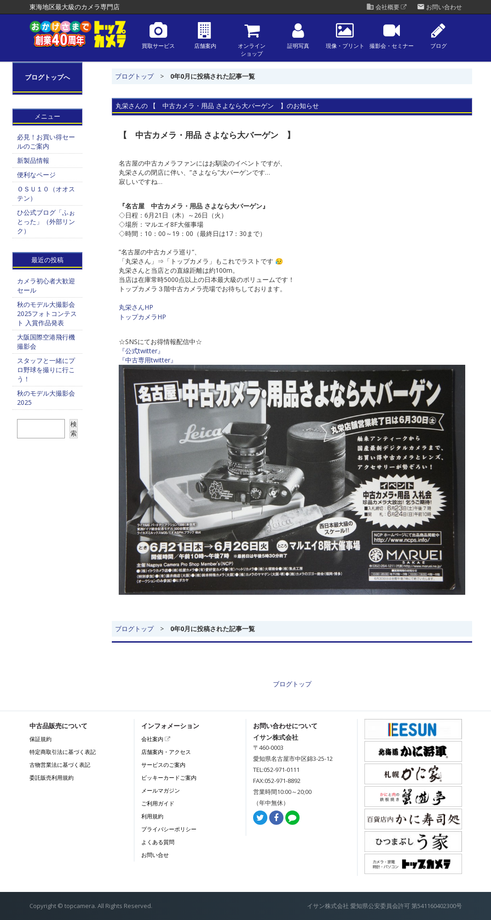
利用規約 (152, 816)
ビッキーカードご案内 (168, 778)
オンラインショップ (252, 39)
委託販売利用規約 (51, 778)
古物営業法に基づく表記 (59, 765)
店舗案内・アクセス (166, 752)
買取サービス (158, 35)
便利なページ (36, 174)
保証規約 (40, 739)
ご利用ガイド (157, 803)
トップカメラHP (142, 316)
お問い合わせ (439, 7)
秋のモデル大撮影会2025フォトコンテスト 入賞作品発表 (47, 313)
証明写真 (298, 35)
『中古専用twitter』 (148, 360)
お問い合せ (155, 855)
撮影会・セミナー (392, 35)
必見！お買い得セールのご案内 (46, 141)
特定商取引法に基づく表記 (62, 752)
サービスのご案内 (163, 765)
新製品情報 (33, 160)
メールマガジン (160, 790)
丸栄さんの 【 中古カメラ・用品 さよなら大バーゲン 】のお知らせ (217, 105)
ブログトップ (134, 76)
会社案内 (155, 739)
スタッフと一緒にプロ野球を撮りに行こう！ (46, 369)
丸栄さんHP (136, 307)
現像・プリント (345, 35)
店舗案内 (205, 35)
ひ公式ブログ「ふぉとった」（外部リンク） (46, 221)
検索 (73, 428)
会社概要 (386, 7)
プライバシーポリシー (168, 829)
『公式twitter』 (141, 350)
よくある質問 (157, 842)
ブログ (438, 35)
